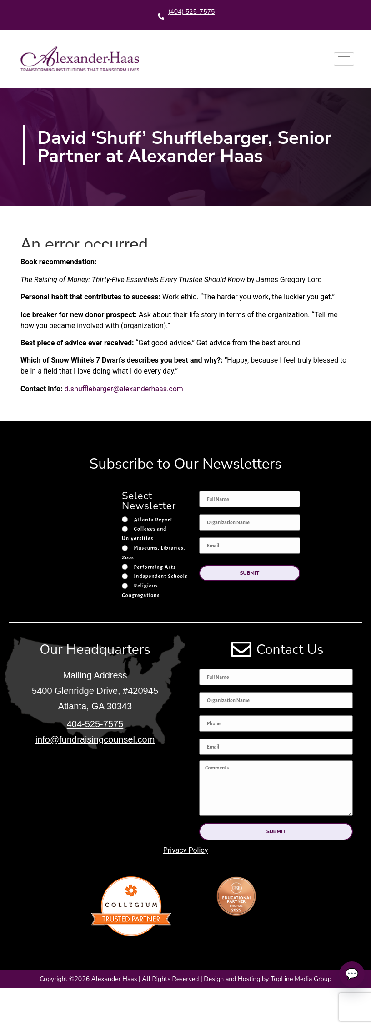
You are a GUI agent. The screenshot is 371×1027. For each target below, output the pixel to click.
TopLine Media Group (301, 979)
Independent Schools (161, 576)
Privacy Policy (185, 850)
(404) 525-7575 (191, 11)
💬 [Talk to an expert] (349, 974)
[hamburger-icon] (344, 59)
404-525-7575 (95, 724)
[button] (249, 573)
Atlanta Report (153, 519)
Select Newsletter (149, 502)
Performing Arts (155, 567)
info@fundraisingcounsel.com (95, 739)
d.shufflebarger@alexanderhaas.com (124, 388)
